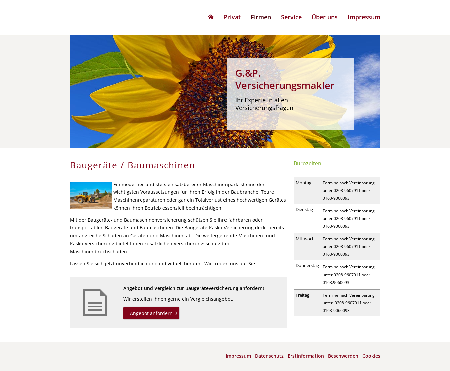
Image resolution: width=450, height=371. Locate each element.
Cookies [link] (371, 356)
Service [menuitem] (291, 17)
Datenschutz (269, 356)
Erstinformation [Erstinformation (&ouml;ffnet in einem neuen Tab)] (306, 356)
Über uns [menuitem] (325, 17)
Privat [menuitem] (232, 17)
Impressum (238, 356)
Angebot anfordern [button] (151, 313)
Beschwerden (343, 356)
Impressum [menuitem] (364, 17)
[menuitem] (210, 17)
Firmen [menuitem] (261, 17)
